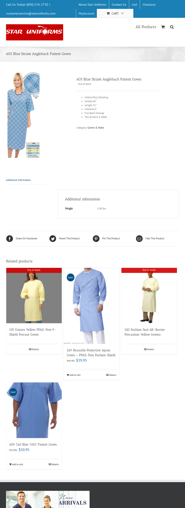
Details (35, 349)
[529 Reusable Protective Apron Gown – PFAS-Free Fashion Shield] (91, 306)
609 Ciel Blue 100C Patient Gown (33, 444)
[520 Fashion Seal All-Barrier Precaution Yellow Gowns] (149, 295)
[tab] (27, 180)
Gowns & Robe (95, 127)
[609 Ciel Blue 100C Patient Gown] (34, 410)
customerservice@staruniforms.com (30, 13)
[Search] (172, 26)
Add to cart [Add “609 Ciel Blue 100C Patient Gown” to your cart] (17, 464)
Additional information (18, 180)
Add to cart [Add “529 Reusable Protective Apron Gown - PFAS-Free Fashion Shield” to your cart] (75, 374)
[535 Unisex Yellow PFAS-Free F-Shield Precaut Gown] (34, 295)
